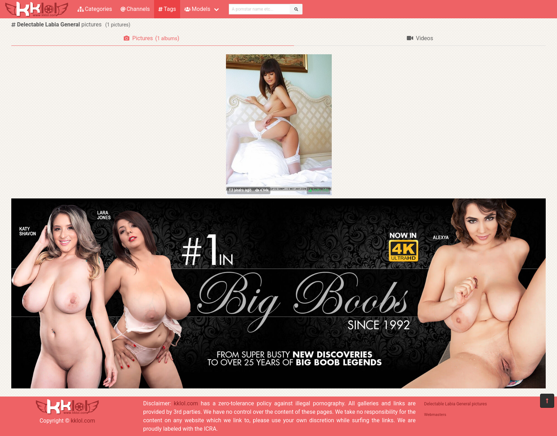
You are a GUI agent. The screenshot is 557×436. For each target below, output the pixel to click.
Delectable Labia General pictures (455, 403)
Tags (167, 9)
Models (197, 9)
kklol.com (83, 420)
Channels (135, 9)
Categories (95, 9)
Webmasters (435, 414)
